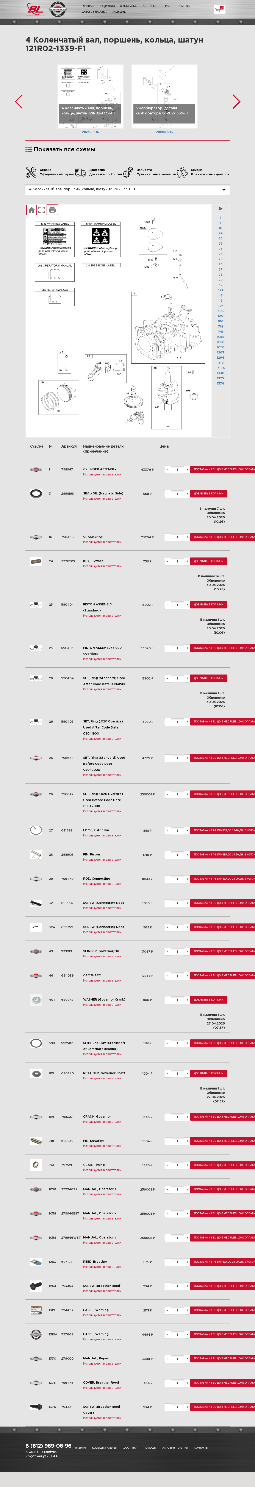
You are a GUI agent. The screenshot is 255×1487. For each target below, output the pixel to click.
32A (220, 290)
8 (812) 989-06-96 (48, 1446)
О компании (129, 6)
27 (220, 269)
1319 (220, 363)
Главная (88, 6)
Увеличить (90, 132)
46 (220, 300)
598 (221, 311)
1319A (220, 368)
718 (220, 326)
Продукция (107, 6)
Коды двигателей (104, 1447)
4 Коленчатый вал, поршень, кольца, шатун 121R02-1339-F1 (128, 189)
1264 (220, 357)
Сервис (167, 6)
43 (221, 295)
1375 (220, 378)
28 (220, 275)
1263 (220, 352)
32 (220, 285)
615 (220, 316)
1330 (220, 373)
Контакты (120, 12)
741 (220, 332)
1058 (220, 337)
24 (221, 233)
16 (220, 228)
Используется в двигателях (102, 474)
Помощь (184, 6)
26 (221, 249)
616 (220, 321)
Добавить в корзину (208, 493)
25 (220, 238)
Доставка (149, 6)
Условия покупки (94, 12)
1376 (220, 383)
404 (220, 306)
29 (220, 280)
